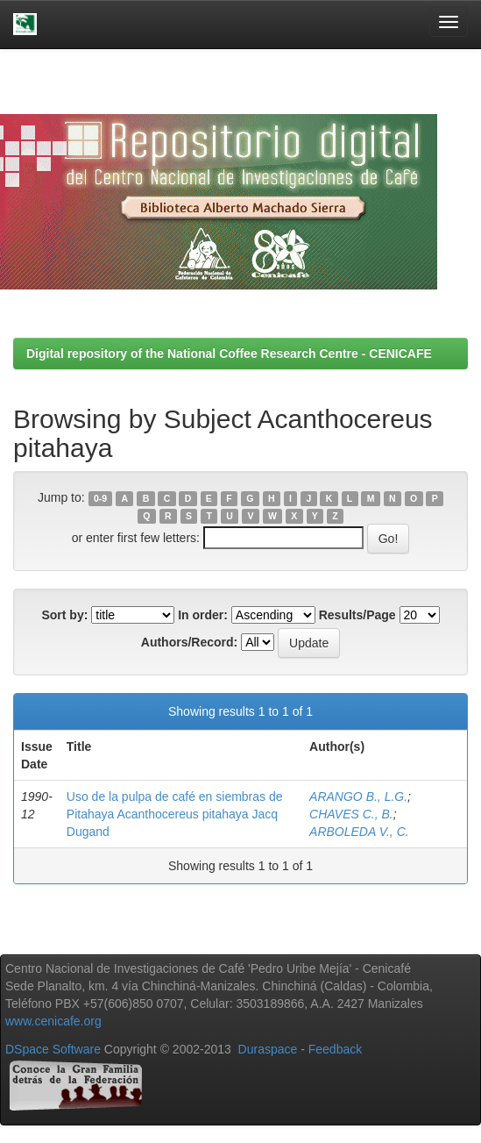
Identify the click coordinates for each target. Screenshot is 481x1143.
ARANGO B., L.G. (358, 796)
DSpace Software (53, 1049)
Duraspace (268, 1049)
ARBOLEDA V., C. (359, 832)
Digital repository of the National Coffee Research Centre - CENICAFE (229, 353)
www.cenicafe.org (53, 1021)
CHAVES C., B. (351, 814)
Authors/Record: (189, 642)
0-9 (100, 498)
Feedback (335, 1049)
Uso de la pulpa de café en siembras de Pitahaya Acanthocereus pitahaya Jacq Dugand (175, 814)
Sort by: (64, 615)
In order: (203, 615)
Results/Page (357, 615)
